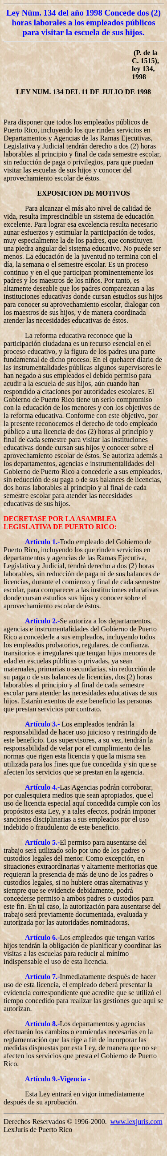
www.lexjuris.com (136, 1121)
